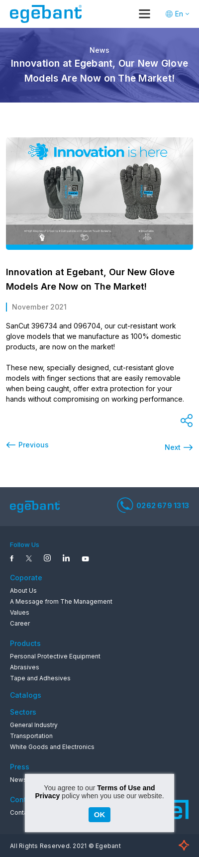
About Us (23, 590)
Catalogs (25, 695)
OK (99, 814)
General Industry (34, 725)
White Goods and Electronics (52, 746)
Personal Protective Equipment (55, 656)
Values (19, 612)
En (179, 13)
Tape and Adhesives (40, 678)
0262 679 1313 (153, 505)
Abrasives (24, 667)
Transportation (31, 736)
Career (20, 623)
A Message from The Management (61, 601)
